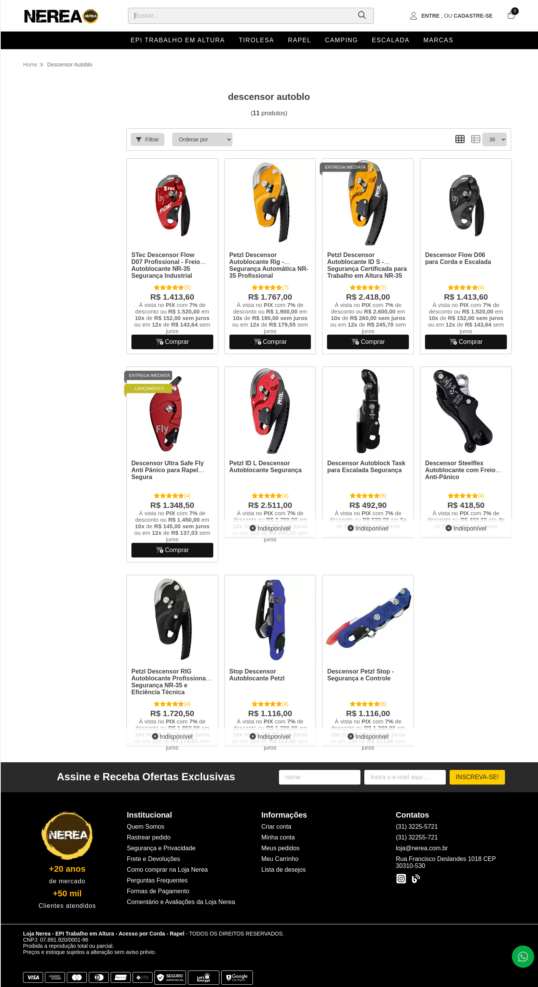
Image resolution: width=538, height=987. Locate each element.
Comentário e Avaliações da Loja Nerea (181, 902)
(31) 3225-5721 (417, 826)
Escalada (391, 40)
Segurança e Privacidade (161, 848)
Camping (341, 40)
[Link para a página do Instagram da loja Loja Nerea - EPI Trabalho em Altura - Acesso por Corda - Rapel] (401, 878)
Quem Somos (145, 826)
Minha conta (278, 837)
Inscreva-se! (477, 777)
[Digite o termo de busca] (240, 15)
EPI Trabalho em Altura (178, 40)
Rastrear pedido (149, 837)
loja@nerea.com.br (422, 848)
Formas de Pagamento (158, 891)
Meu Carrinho (280, 859)
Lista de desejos (283, 869)
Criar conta (276, 826)
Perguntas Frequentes (157, 880)
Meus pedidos (280, 848)
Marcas (438, 40)
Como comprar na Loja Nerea (167, 869)
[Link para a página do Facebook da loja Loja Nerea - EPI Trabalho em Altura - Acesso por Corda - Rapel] (415, 878)
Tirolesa (256, 40)
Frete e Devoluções (153, 859)
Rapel (299, 40)
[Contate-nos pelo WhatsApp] (523, 957)
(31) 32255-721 (417, 837)
